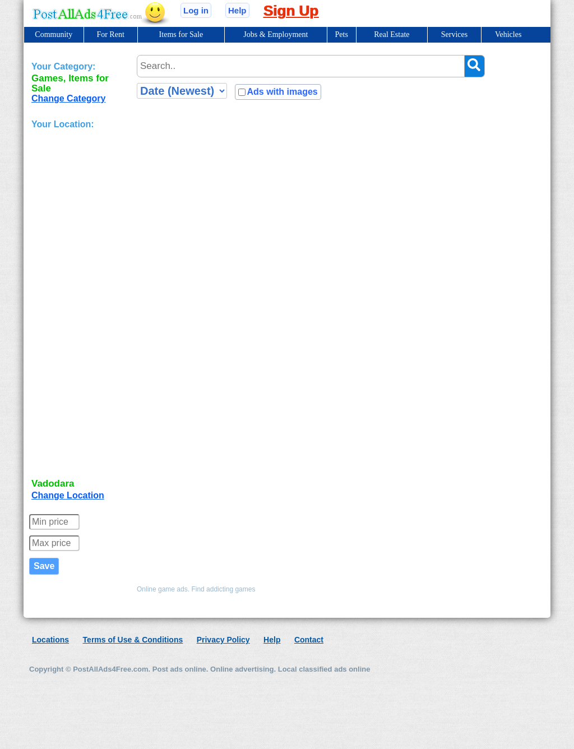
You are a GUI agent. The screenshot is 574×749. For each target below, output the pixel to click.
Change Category (68, 98)
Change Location (67, 495)
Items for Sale (181, 34)
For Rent (110, 34)
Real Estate (391, 34)
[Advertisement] (76, 305)
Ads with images (282, 91)
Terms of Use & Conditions (133, 639)
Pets (341, 34)
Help (237, 10)
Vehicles (508, 34)
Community (53, 34)
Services (454, 34)
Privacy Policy (223, 639)
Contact (308, 639)
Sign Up (290, 10)
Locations (50, 639)
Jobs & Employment (275, 34)
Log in (196, 10)
